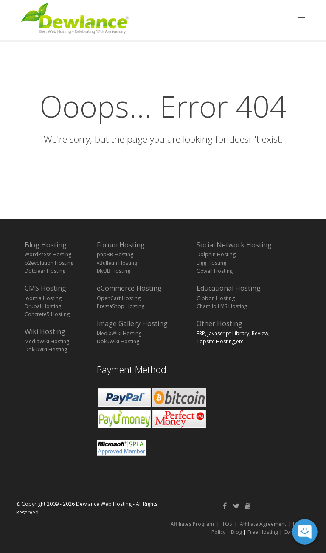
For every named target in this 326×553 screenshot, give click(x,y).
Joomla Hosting (43, 298)
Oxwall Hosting (215, 271)
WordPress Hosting (48, 254)
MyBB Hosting (113, 271)
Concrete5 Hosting (47, 314)
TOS (227, 524)
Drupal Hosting (43, 306)
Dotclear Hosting (45, 271)
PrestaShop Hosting (120, 306)
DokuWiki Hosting (46, 349)
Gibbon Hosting (216, 298)
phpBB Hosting (115, 254)
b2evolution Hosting (49, 263)
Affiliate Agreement (263, 524)
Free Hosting (262, 532)
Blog (236, 532)
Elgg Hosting (211, 263)
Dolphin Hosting (216, 254)
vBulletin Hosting (117, 263)
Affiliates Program (192, 524)
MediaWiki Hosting (47, 341)
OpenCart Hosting (119, 298)
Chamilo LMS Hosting (222, 306)
